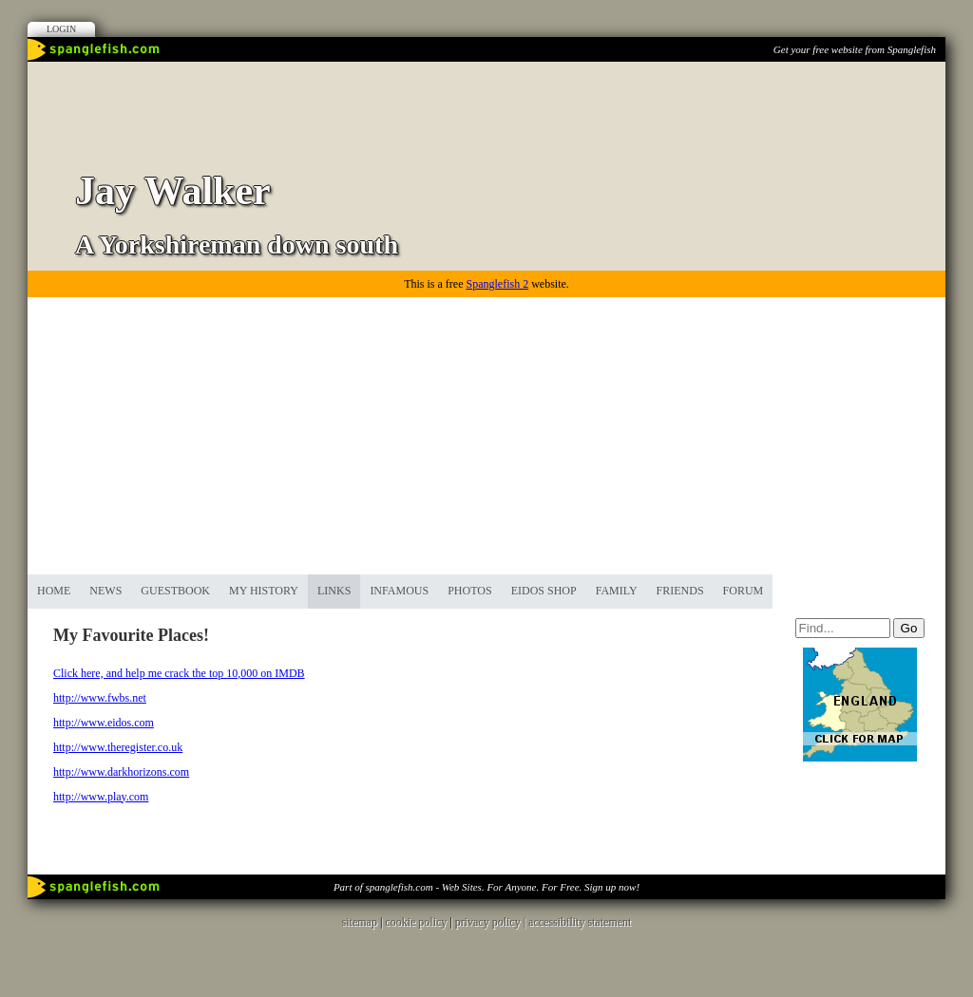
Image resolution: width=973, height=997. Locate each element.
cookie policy (416, 922)
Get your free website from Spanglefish (854, 49)
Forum (743, 590)
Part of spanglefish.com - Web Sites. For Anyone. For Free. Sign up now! (486, 887)
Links (334, 590)
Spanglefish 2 (497, 284)
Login (61, 29)
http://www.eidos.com (103, 722)
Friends (680, 590)
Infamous (399, 590)
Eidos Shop (544, 590)
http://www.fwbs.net (99, 698)
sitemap (359, 922)
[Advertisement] (486, 432)
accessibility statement (579, 922)
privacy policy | (491, 922)
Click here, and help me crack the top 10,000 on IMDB (179, 673)
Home (53, 590)
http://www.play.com (100, 796)
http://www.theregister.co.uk (117, 747)
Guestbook (175, 590)
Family (617, 590)
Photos (469, 590)
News (105, 590)
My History (263, 590)
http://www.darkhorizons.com (121, 772)
